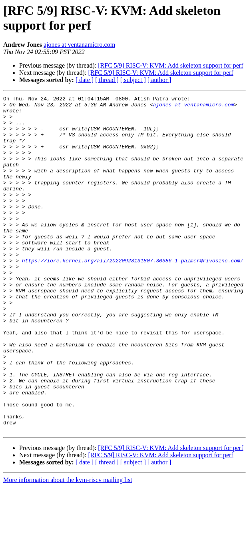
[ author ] (159, 79)
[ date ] (85, 79)
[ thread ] (107, 79)
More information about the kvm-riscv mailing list (67, 547)
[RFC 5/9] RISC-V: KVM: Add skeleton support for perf (170, 65)
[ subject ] (133, 79)
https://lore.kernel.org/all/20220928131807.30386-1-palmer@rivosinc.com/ (132, 294)
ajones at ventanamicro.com (79, 44)
